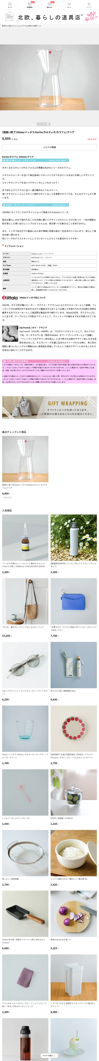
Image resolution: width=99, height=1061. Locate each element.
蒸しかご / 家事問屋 (10, 878)
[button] (5, 78)
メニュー (89, 7)
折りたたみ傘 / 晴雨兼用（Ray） (63, 690)
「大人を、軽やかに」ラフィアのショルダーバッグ (23, 627)
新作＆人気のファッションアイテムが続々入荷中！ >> (21, 26)
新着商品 (29, 7)
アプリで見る (47, 1055)
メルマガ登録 (49, 147)
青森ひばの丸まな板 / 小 (61, 939)
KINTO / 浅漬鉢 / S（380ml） (62, 818)
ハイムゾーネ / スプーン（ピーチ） (16, 818)
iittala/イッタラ (37, 253)
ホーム (10, 7)
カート (69, 7)
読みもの (49, 7)
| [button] (42, 124)
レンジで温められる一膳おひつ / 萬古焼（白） (69, 878)
